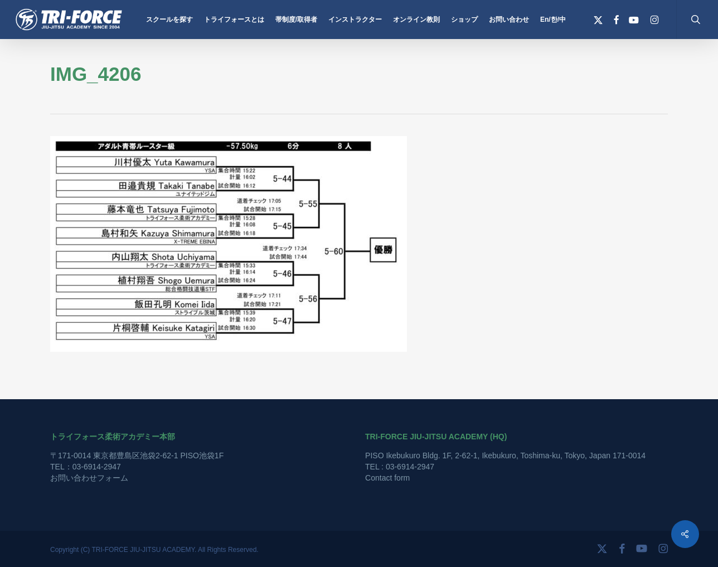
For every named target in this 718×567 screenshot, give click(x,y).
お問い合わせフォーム (89, 477)
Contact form (387, 477)
